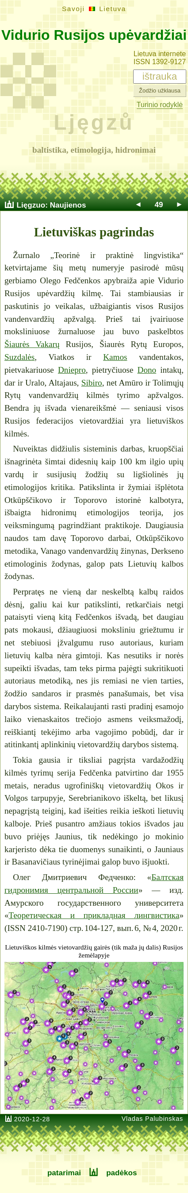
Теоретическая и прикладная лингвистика (94, 915)
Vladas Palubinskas (152, 1118)
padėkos (121, 1173)
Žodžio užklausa (159, 90)
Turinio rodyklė (160, 104)
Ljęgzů (94, 122)
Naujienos (68, 205)
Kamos (115, 357)
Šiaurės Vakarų (32, 344)
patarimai (64, 1173)
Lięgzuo (31, 205)
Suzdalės (19, 357)
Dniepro (72, 370)
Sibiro (91, 382)
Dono (147, 370)
